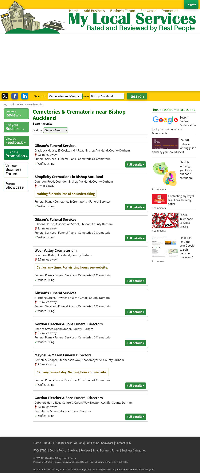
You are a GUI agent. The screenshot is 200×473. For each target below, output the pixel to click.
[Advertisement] (100, 62)
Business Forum (122, 10)
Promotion (170, 10)
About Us (48, 443)
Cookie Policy (57, 450)
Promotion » (17, 154)
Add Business (94, 10)
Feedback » (17, 140)
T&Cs (44, 450)
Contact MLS (123, 443)
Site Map (73, 450)
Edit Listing (92, 443)
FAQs (36, 450)
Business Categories (133, 450)
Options (79, 443)
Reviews (85, 450)
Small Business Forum (106, 450)
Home (74, 10)
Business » (17, 127)
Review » (17, 113)
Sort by (37, 130)
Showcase (148, 10)
